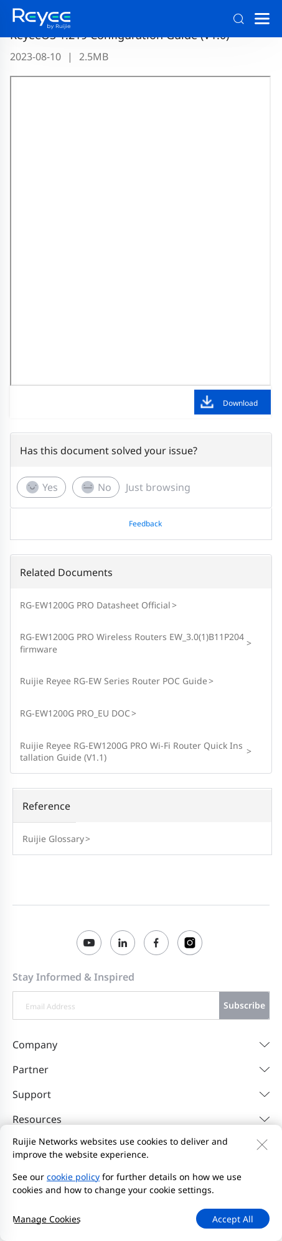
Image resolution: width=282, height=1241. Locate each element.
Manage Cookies (46, 1219)
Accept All (232, 1219)
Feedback (145, 523)
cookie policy (73, 1177)
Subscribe (244, 1005)
